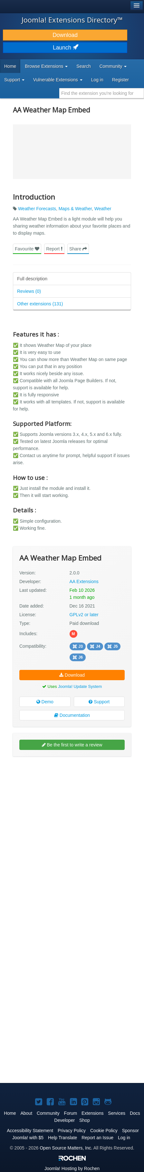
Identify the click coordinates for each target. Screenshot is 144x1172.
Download (65, 35)
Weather (102, 208)
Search (83, 66)
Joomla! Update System (80, 686)
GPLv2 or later (84, 614)
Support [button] (14, 79)
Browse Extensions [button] (46, 66)
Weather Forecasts (37, 208)
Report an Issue (97, 1137)
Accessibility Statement (30, 1130)
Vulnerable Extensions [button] (57, 79)
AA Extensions (84, 581)
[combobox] (101, 93)
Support (99, 701)
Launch (65, 47)
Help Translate (62, 1137)
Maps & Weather (75, 208)
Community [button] (113, 66)
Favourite (27, 248)
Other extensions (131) (40, 303)
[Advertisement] (72, 834)
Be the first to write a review (72, 744)
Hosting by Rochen (72, 1168)
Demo (44, 701)
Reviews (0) (29, 291)
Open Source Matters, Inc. (66, 1147)
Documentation (72, 715)
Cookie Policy (104, 1130)
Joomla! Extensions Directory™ (72, 19)
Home (10, 66)
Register (120, 79)
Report (54, 248)
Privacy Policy (72, 1130)
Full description (32, 278)
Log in (97, 79)
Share (78, 248)
